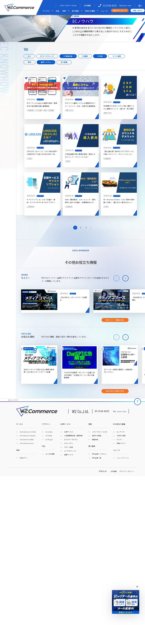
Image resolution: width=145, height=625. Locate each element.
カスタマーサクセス (71, 439)
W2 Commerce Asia (26, 443)
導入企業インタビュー (99, 454)
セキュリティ (68, 443)
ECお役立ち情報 (119, 424)
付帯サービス (65, 424)
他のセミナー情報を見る (115, 320)
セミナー (120, 439)
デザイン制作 (68, 447)
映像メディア (121, 443)
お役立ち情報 (90, 11)
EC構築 (85, 56)
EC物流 (100, 56)
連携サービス (68, 455)
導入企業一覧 (96, 458)
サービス (46, 11)
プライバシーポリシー (126, 471)
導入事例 (75, 11)
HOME (9, 400)
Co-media (49, 432)
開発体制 (95, 439)
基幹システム (46, 62)
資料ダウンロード (120, 10)
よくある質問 (50, 454)
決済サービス (68, 432)
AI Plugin (49, 439)
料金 (57, 11)
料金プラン (23, 458)
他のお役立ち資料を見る (115, 391)
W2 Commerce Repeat (27, 435)
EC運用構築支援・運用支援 (73, 435)
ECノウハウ (15, 400)
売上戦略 (64, 62)
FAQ (43, 446)
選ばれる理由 (96, 435)
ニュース (104, 11)
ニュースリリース (123, 458)
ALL (29, 56)
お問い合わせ (137, 10)
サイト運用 (117, 56)
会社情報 (87, 5)
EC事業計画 (68, 56)
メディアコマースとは (68, 5)
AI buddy (49, 435)
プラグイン (46, 424)
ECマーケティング (47, 56)
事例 (29, 62)
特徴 (64, 11)
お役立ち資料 (121, 435)
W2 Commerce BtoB (26, 439)
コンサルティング (70, 451)
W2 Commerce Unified (28, 432)
